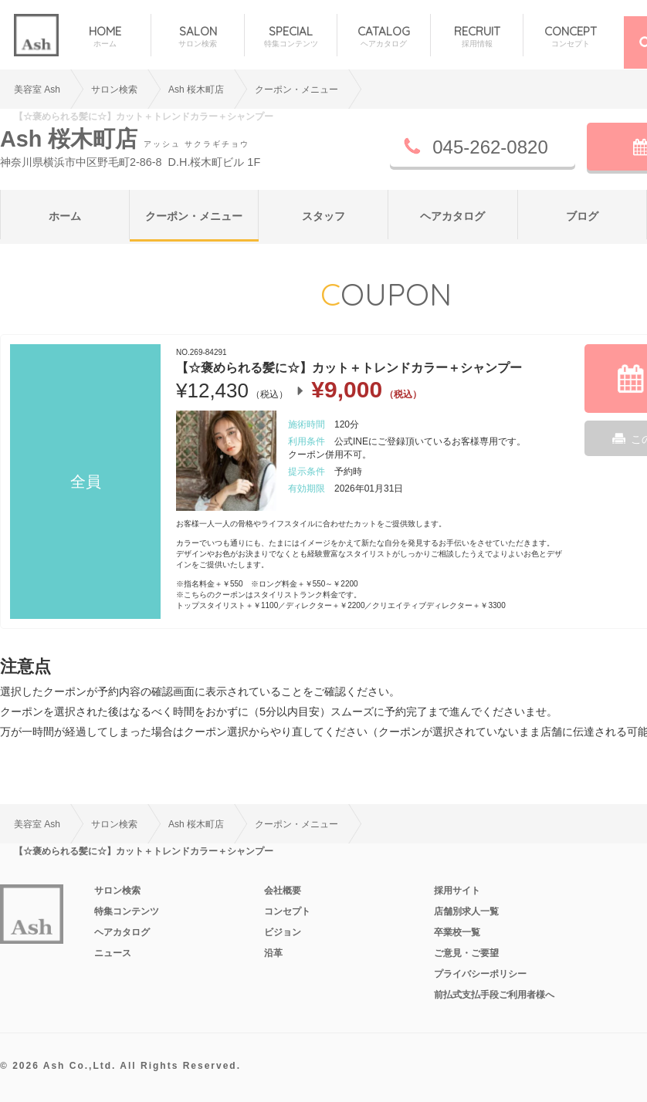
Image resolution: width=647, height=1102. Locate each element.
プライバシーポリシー (480, 973)
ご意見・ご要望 (466, 953)
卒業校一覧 (457, 932)
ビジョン (282, 932)
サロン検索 (114, 89)
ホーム (65, 216)
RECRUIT (476, 36)
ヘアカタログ (452, 216)
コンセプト (287, 911)
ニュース (112, 953)
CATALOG (383, 36)
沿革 (273, 953)
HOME (104, 36)
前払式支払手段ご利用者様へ (494, 994)
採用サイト (457, 890)
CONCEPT (570, 36)
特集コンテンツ (126, 911)
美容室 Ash (37, 89)
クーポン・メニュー (193, 216)
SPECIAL (290, 36)
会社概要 (282, 890)
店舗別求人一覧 (466, 911)
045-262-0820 (489, 147)
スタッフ (323, 216)
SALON (197, 36)
